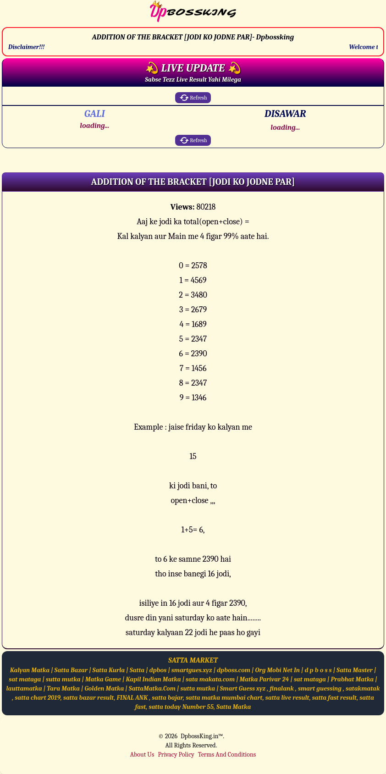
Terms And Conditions (227, 754)
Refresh (193, 97)
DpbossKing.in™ (202, 736)
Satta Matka (233, 707)
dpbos (158, 670)
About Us (142, 754)
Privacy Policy (176, 754)
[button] (193, 182)
